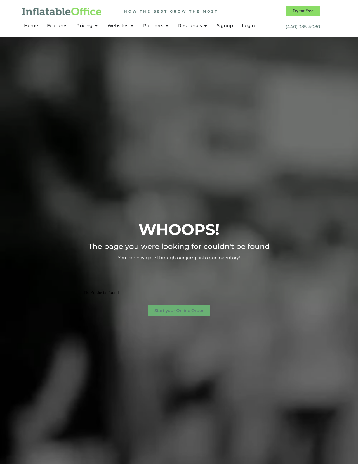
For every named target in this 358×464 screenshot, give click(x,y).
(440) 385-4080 (303, 26)
